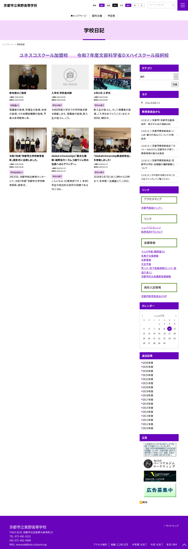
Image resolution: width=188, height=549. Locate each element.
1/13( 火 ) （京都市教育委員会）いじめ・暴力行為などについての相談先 (157, 134)
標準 (128, 5)
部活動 (153, 102)
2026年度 (148, 362)
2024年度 (148, 371)
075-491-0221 (23, 536)
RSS (145, 502)
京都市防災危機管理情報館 (156, 276)
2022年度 (148, 379)
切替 (174, 84)
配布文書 (97, 15)
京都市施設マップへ (152, 207)
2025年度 (148, 366)
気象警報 (146, 260)
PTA (158, 102)
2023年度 (148, 375)
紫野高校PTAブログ (152, 231)
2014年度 (148, 411)
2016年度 (148, 403)
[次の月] (175, 315)
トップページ (79, 15)
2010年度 (148, 428)
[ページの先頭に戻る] (184, 545)
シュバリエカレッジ (151, 227)
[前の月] (142, 315)
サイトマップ (172, 525)
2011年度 (148, 424)
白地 (108, 5)
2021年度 (148, 383)
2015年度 (148, 407)
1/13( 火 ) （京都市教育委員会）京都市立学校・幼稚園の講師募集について (158, 164)
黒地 (115, 5)
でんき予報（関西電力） (153, 251)
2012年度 (148, 420)
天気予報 (146, 264)
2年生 (147, 102)
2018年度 (148, 395)
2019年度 (148, 391)
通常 (101, 5)
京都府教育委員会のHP (154, 296)
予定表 (111, 15)
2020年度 (148, 387)
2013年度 (148, 416)
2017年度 (148, 399)
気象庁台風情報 (150, 255)
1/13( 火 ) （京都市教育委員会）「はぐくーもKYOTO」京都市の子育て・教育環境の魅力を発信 (158, 149)
